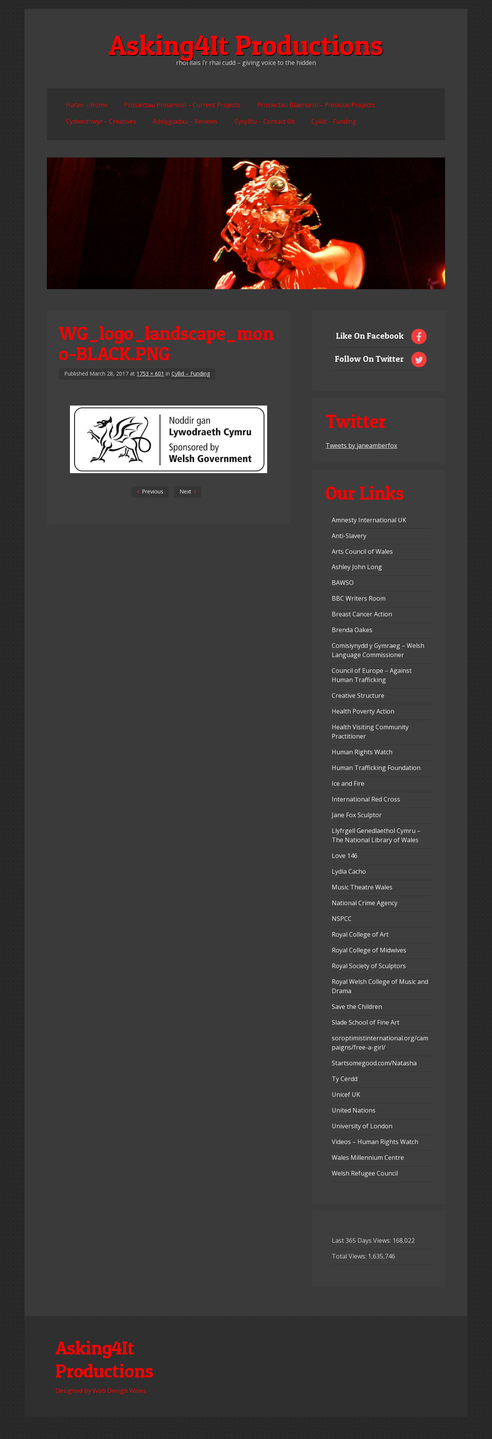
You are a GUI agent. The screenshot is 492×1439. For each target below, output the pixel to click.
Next (185, 491)
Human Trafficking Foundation (376, 767)
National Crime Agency (364, 903)
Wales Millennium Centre (368, 1157)
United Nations (354, 1110)
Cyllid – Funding (333, 121)
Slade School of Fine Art (365, 1022)
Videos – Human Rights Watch (375, 1142)
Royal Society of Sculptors (369, 966)
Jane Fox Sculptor (357, 815)
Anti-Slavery (349, 536)
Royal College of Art (360, 934)
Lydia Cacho (349, 871)
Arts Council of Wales (362, 551)
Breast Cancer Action (362, 614)
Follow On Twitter (369, 359)
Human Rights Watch (362, 752)
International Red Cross (366, 799)
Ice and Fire (348, 783)
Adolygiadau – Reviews (185, 121)
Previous (152, 491)
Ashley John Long (357, 567)
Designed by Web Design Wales (100, 1390)
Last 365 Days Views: (362, 1240)
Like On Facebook (370, 336)
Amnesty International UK (369, 520)
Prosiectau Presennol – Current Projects (182, 105)
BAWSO (343, 582)
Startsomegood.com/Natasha (374, 1063)
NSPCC (342, 918)
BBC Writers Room (359, 598)
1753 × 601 (150, 373)
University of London (362, 1126)
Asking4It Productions (246, 45)
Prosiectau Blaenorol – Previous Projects (316, 105)
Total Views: (350, 1256)
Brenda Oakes (352, 630)
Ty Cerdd (344, 1079)
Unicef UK (346, 1094)
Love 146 (344, 855)
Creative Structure (358, 695)
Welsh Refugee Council (365, 1173)
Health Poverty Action (363, 711)
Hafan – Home (87, 105)
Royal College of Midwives (369, 950)
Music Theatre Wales (362, 887)
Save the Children (357, 1006)
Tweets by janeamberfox (361, 445)
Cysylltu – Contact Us (264, 121)
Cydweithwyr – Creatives (101, 121)
